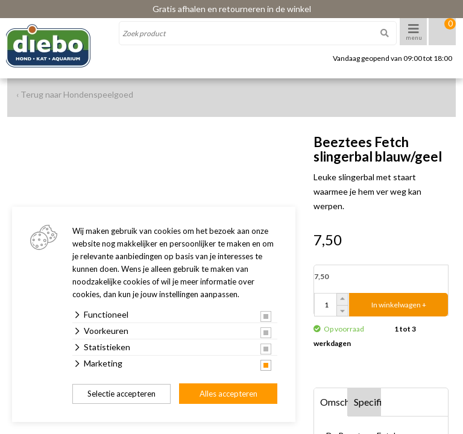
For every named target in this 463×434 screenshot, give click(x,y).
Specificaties (368, 401)
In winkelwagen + (398, 304)
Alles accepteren (228, 393)
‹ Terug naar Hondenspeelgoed (74, 94)
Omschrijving (334, 401)
